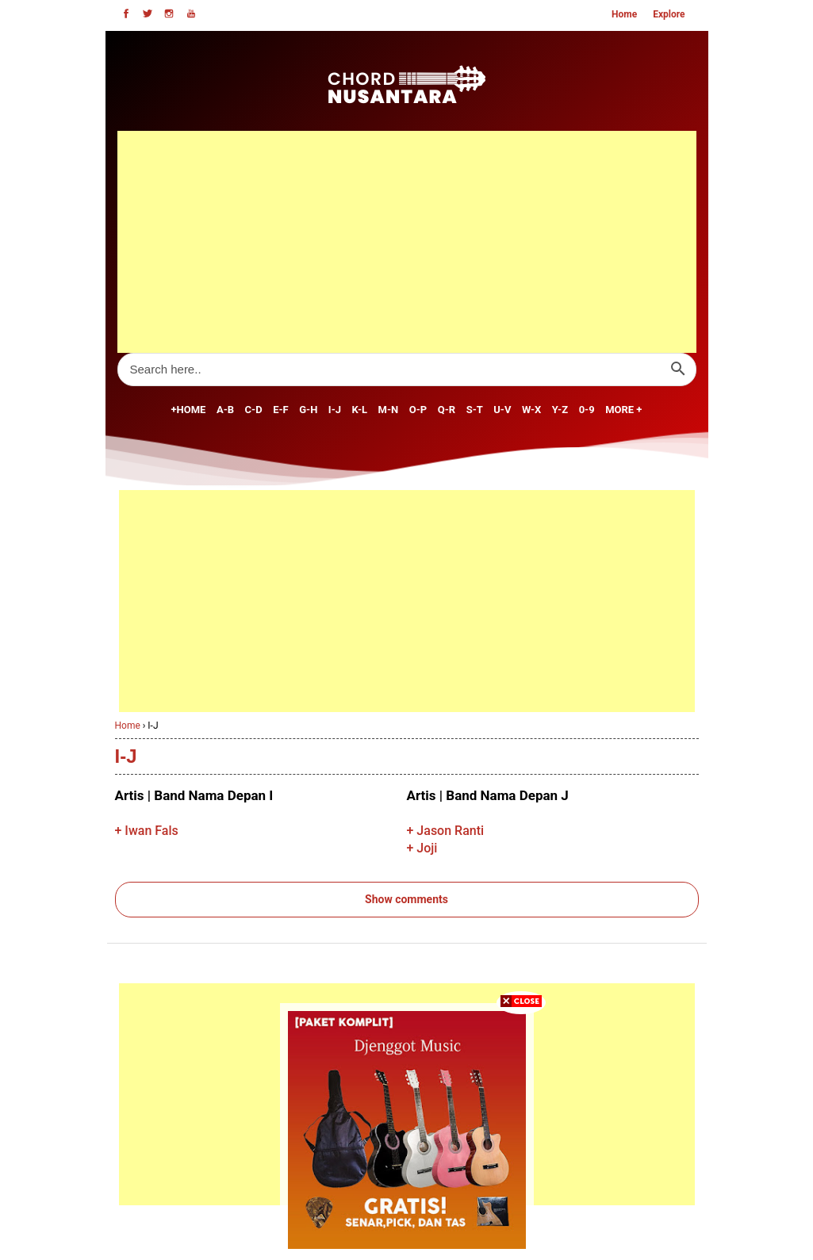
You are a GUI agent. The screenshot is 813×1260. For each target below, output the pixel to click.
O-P (418, 410)
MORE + (623, 410)
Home (624, 14)
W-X (531, 410)
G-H (308, 410)
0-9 (587, 410)
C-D (254, 410)
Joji (426, 848)
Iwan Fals (151, 830)
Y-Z (560, 410)
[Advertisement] (406, 242)
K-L (360, 410)
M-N (388, 410)
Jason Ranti (450, 830)
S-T (474, 410)
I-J (334, 410)
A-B (225, 410)
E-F (281, 410)
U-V (502, 410)
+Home (188, 410)
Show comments (406, 899)
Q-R (446, 410)
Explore (669, 14)
